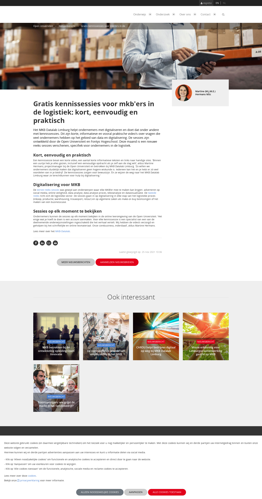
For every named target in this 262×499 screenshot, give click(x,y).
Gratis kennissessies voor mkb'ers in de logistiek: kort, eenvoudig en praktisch (124, 26)
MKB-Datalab (62, 231)
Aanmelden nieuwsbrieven (117, 262)
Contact (209, 14)
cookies (32, 475)
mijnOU (206, 3)
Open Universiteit (43, 26)
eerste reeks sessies (48, 189)
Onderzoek (166, 14)
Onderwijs (143, 14)
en (217, 3)
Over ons (188, 14)
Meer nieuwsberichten (75, 262)
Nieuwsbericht (67, 26)
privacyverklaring (29, 480)
